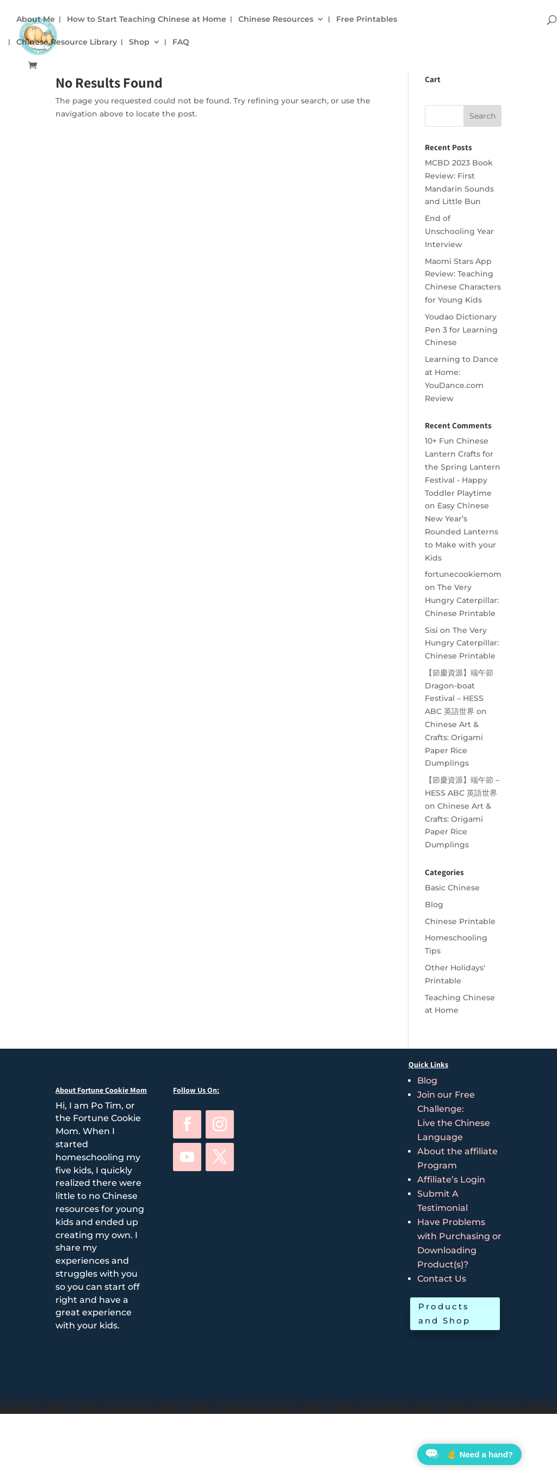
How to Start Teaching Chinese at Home (146, 19)
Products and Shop (444, 1313)
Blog (434, 904)
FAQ (180, 42)
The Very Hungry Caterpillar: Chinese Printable (462, 600)
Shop (139, 42)
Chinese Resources (275, 19)
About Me (35, 19)
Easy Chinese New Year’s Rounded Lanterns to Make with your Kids (461, 531)
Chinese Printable (460, 921)
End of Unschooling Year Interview (459, 231)
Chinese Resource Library (66, 42)
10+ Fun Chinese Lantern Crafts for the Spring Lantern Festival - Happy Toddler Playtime (462, 466)
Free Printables (366, 19)
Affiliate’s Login (451, 1179)
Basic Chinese (452, 888)
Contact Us (441, 1278)
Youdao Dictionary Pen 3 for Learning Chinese (461, 330)
